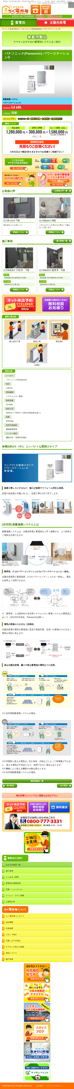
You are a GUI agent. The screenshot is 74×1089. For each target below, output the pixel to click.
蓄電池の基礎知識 (13, 883)
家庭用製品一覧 (37, 781)
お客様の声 (10, 902)
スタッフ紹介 (11, 934)
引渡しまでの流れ (13, 941)
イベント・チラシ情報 (15, 895)
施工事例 (9, 871)
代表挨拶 (9, 928)
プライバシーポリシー (54, 1086)
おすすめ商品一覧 (13, 865)
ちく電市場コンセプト (15, 916)
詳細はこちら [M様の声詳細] (54, 232)
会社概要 (9, 922)
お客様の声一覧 (61, 191)
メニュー (71, 5)
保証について (11, 953)
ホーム (5, 29)
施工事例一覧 (61, 241)
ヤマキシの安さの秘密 (15, 947)
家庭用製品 (14, 29)
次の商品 (63, 785)
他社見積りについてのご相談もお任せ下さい (37, 795)
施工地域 (9, 959)
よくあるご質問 (12, 877)
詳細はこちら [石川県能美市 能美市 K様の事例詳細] (54, 290)
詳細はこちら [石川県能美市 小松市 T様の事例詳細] (18, 290)
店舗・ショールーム (14, 889)
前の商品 (10, 785)
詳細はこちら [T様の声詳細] (18, 232)
